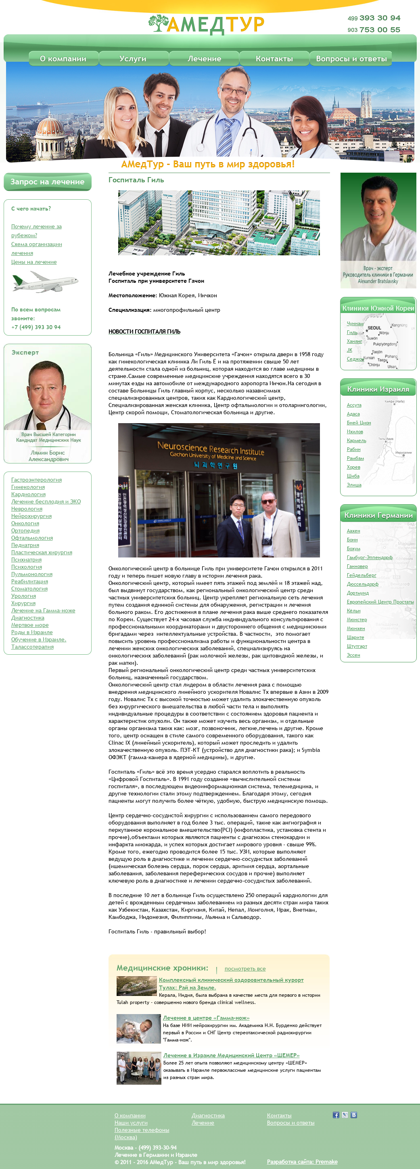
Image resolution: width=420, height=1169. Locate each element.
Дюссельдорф (362, 584)
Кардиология (28, 494)
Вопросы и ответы (291, 1122)
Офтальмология (32, 537)
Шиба (353, 476)
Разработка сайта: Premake (302, 1161)
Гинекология (28, 487)
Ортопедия (25, 530)
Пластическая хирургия (41, 552)
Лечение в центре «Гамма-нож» (206, 1017)
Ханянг (354, 341)
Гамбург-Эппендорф (370, 557)
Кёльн (354, 610)
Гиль (352, 332)
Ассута (354, 405)
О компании (130, 1115)
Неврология (26, 508)
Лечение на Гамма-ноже (43, 610)
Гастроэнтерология (36, 479)
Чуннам (355, 323)
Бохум (353, 548)
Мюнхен (356, 628)
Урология (23, 595)
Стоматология (29, 588)
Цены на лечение (34, 261)
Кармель (356, 440)
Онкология (25, 523)
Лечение (203, 1122)
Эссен (353, 655)
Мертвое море (30, 624)
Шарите (355, 637)
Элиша (354, 484)
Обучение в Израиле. (39, 639)
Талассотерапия (32, 646)
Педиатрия (25, 545)
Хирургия (23, 603)
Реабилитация (29, 581)
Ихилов (355, 431)
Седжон (355, 359)
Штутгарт (357, 646)
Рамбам (355, 458)
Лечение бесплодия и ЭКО (46, 501)
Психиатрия (26, 559)
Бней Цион (359, 422)
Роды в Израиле (32, 632)
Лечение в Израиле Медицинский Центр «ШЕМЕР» (231, 1055)
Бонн (352, 539)
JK (349, 350)
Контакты (279, 1115)
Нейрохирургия (31, 516)
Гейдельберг (361, 575)
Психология (26, 566)
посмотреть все (245, 968)
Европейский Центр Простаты (380, 601)
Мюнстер (357, 619)
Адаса (353, 414)
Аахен (353, 530)
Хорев (353, 467)
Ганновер (357, 566)
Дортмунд (358, 593)
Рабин (354, 449)
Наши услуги (131, 1122)
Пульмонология (31, 574)
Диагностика (27, 617)
